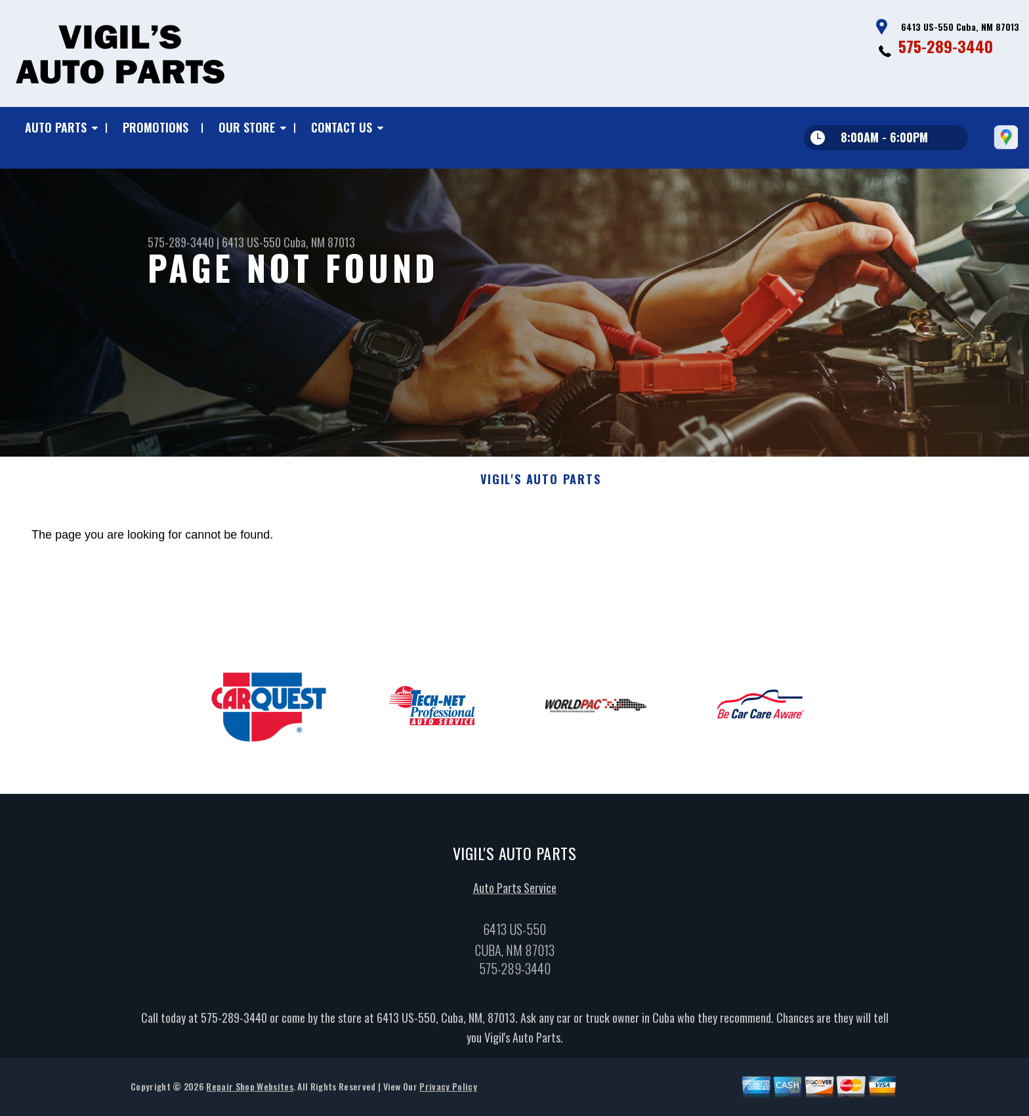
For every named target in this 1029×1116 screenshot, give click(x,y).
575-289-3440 (945, 46)
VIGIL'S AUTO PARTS (540, 484)
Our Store (247, 127)
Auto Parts (56, 127)
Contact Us (341, 127)
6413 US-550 (251, 242)
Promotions (155, 127)
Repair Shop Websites (249, 1091)
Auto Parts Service (514, 892)
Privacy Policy (447, 1091)
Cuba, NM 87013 (319, 242)
